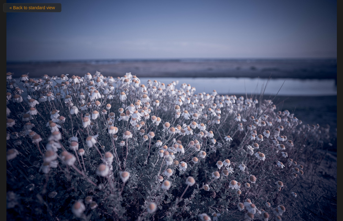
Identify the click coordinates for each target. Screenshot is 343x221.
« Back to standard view (32, 7)
